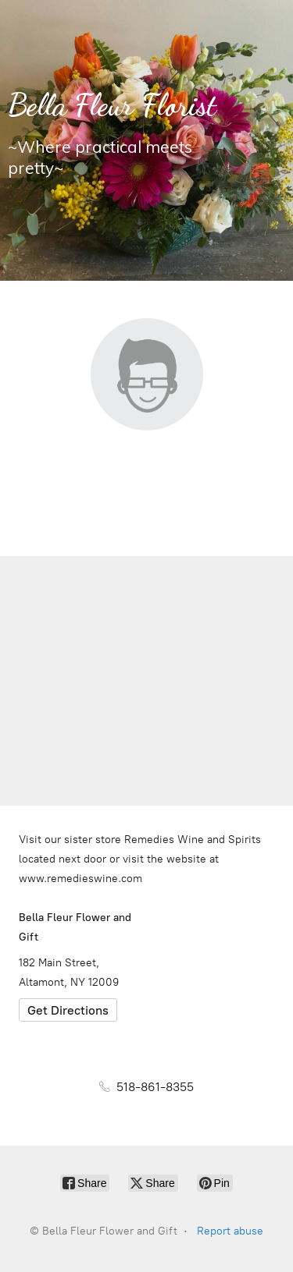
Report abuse (230, 1231)
